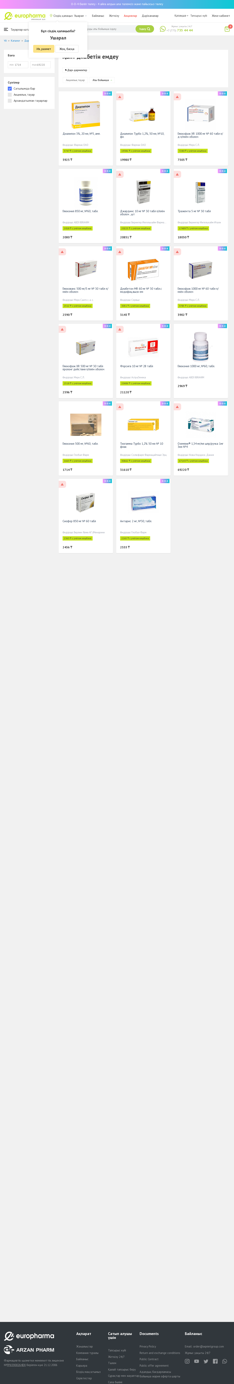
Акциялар (130, 16)
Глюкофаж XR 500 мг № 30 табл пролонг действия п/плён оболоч (83, 367)
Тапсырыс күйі (198, 15)
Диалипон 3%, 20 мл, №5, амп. (81, 133)
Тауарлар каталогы (20, 29)
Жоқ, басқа (66, 49)
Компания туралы (87, 1353)
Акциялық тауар (75, 80)
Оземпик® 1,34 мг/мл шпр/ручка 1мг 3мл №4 (200, 445)
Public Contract (149, 1359)
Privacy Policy (148, 1346)
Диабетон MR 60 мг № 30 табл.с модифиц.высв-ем (141, 290)
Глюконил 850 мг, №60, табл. (80, 211)
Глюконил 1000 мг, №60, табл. (196, 366)
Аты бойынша (101, 80)
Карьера (81, 1365)
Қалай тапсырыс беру (122, 1369)
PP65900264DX (16, 1365)
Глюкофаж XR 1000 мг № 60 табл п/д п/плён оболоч (200, 135)
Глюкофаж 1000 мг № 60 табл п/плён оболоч (198, 290)
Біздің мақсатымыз (88, 1372)
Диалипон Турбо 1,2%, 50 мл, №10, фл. (142, 135)
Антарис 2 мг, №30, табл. (136, 521)
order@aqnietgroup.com (208, 1346)
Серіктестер (84, 1378)
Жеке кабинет (221, 16)
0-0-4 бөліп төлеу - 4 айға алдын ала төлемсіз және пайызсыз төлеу (117, 4)
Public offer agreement (154, 1365)
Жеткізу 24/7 (116, 1357)
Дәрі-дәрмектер (77, 70)
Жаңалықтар (84, 1346)
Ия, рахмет (43, 49)
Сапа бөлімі (115, 1382)
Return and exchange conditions (160, 1353)
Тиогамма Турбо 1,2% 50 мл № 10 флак (141, 445)
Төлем (112, 1363)
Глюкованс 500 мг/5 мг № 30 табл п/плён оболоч (85, 290)
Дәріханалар (150, 16)
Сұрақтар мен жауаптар (123, 1376)
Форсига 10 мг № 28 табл (136, 366)
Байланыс (98, 16)
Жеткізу (114, 16)
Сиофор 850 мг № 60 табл (79, 521)
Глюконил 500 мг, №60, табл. (80, 443)
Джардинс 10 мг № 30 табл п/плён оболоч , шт (142, 212)
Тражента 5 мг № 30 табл (194, 211)
